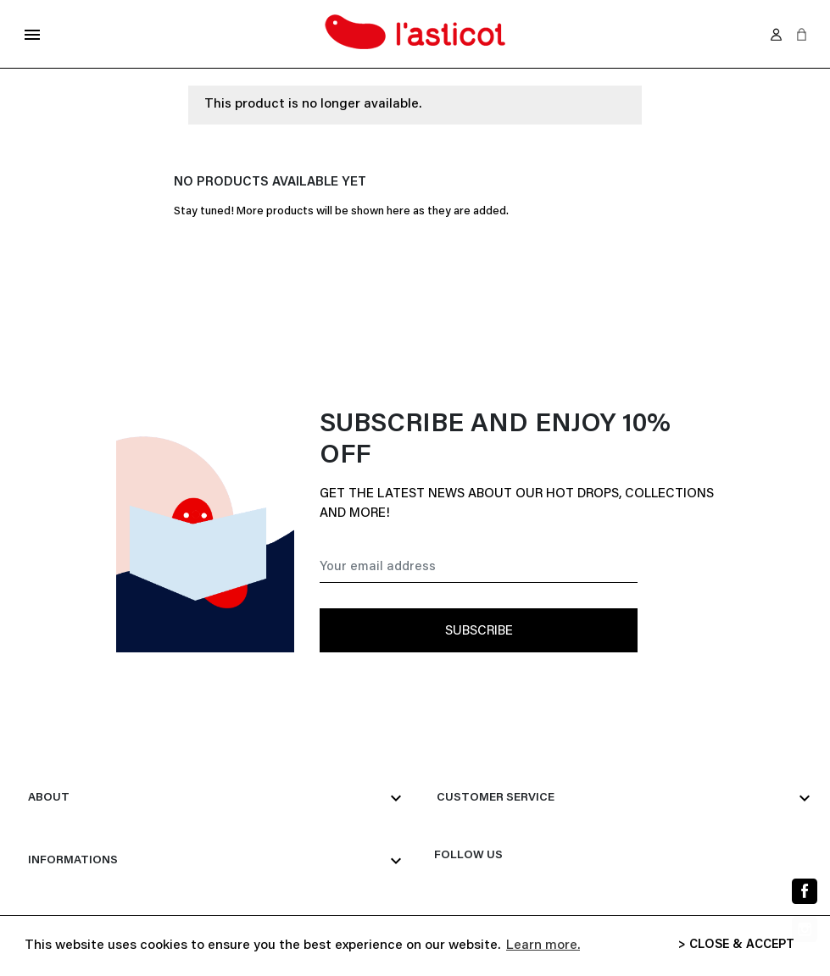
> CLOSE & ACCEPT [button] (736, 945)
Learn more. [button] (543, 945)
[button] (801, 34)
